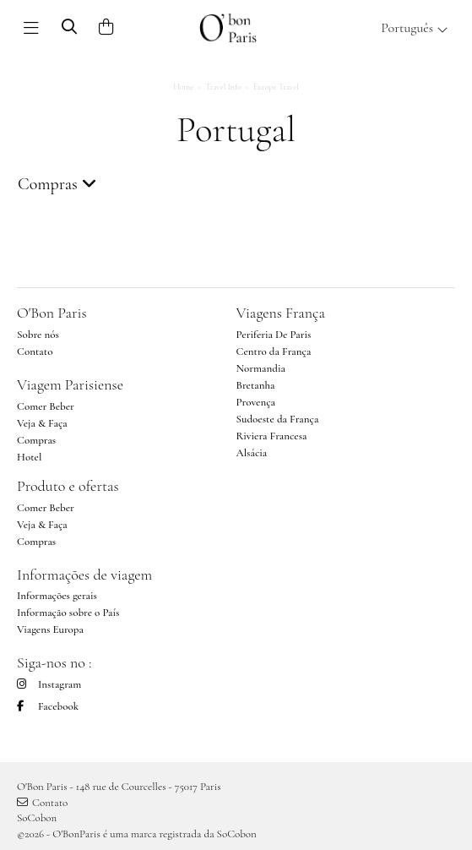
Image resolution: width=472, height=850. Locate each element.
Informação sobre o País (68, 612)
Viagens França (280, 312)
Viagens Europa (50, 629)
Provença (256, 402)
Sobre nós (38, 334)
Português (414, 27)
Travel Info (223, 87)
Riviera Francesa (271, 436)
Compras (36, 440)
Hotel (29, 457)
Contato (34, 351)
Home (183, 87)
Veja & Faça (42, 423)
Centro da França (274, 351)
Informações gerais (57, 595)
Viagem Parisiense (70, 384)
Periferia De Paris (274, 334)
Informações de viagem (84, 574)
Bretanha (255, 385)
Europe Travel (276, 87)
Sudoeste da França (277, 419)
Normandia (260, 368)
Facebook (48, 706)
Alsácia (252, 453)
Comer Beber (45, 406)
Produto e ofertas (68, 486)
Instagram (49, 684)
